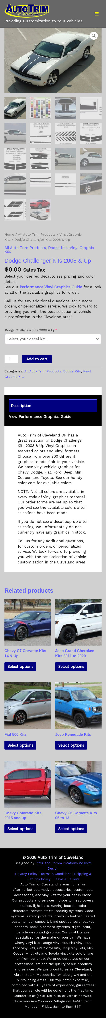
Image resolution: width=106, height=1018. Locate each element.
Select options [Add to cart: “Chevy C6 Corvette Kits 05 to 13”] (71, 828)
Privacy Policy (26, 873)
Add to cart (36, 358)
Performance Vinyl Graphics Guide (51, 286)
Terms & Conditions (55, 873)
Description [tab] (21, 405)
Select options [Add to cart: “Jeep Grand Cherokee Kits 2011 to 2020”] (71, 666)
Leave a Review (66, 879)
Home (9, 234)
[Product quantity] (11, 359)
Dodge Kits (58, 247)
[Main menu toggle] (97, 14)
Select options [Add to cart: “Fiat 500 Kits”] (20, 745)
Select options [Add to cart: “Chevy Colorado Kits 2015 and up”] (20, 828)
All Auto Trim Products (37, 234)
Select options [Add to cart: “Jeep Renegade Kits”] (71, 745)
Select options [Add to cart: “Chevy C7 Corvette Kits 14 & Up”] (20, 666)
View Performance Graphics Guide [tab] (40, 416)
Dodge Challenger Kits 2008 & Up (38, 329)
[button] (94, 36)
